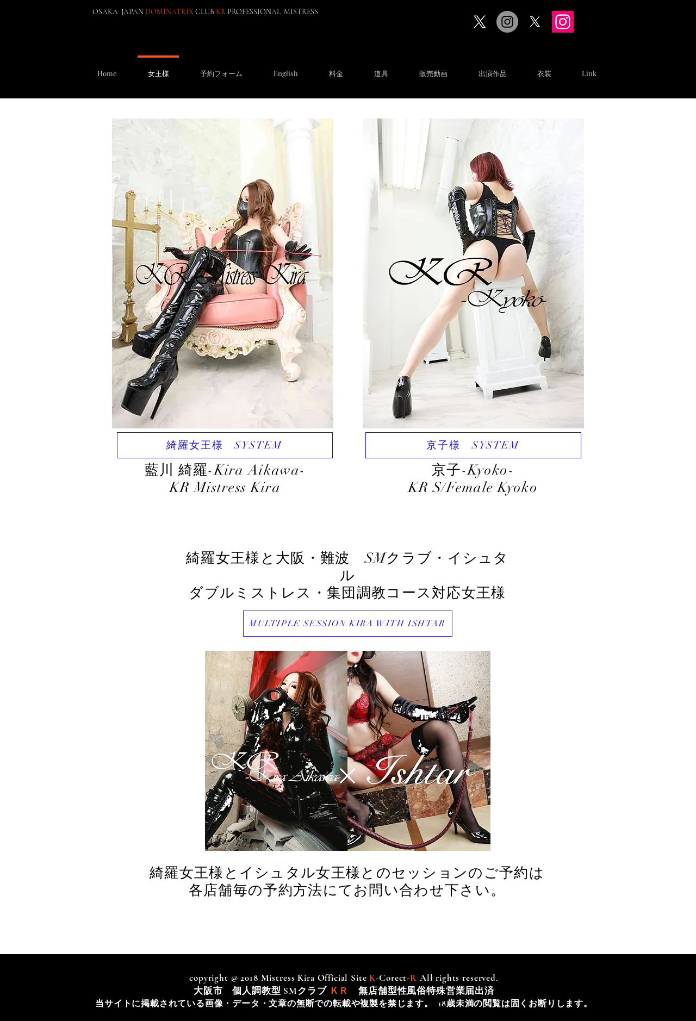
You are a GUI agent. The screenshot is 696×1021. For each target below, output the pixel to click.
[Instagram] (563, 22)
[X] (479, 22)
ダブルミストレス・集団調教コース (310, 593)
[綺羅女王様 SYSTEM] (225, 445)
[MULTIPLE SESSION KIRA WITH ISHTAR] (347, 624)
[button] (221, 68)
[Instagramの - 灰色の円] (507, 22)
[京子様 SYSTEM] (473, 445)
